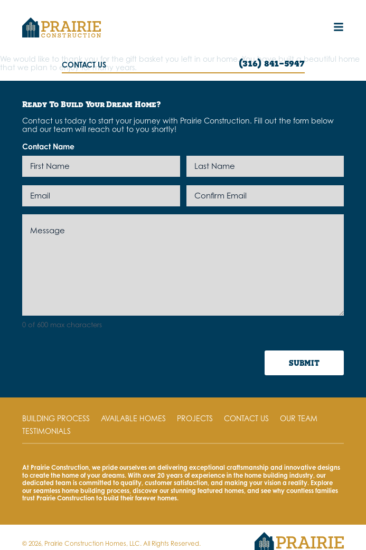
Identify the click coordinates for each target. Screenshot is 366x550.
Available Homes (133, 418)
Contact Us (246, 418)
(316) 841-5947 (272, 62)
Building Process (56, 418)
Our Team (298, 418)
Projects (195, 418)
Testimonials (46, 430)
